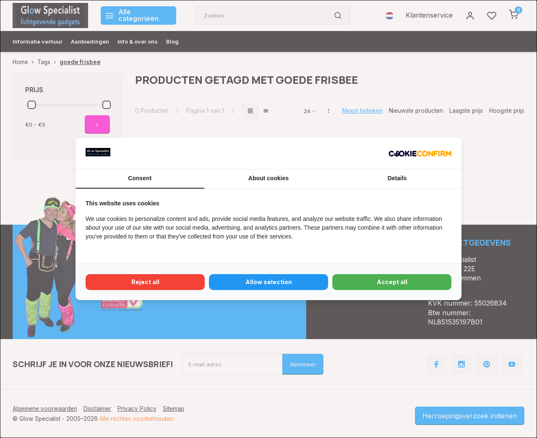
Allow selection (268, 281)
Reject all (145, 281)
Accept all (392, 281)
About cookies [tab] (268, 178)
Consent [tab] (139, 178)
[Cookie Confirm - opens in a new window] (419, 153)
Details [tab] (397, 178)
